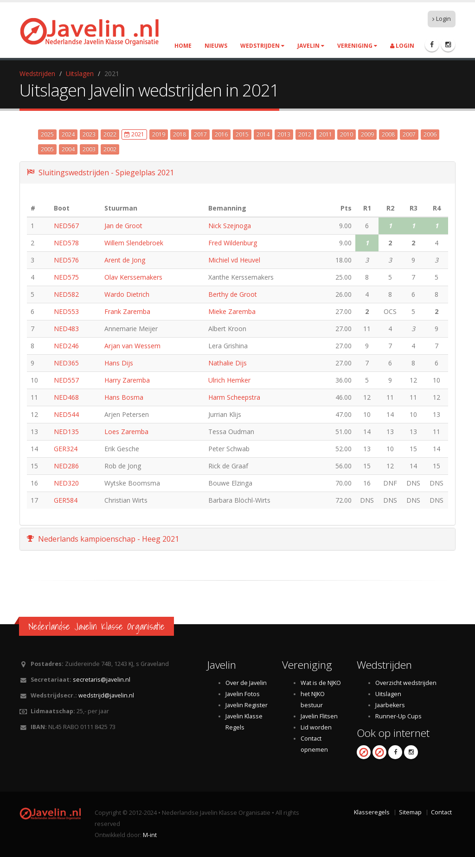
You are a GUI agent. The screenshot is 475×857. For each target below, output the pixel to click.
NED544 (66, 414)
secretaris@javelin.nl (101, 680)
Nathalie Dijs (227, 362)
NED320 (66, 483)
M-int (150, 835)
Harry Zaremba (127, 380)
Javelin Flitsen (319, 716)
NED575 (66, 277)
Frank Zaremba (127, 311)
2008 (388, 134)
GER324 (65, 448)
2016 (221, 134)
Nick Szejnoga (229, 225)
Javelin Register (246, 705)
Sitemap (410, 812)
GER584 (65, 500)
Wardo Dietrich (126, 294)
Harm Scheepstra (234, 397)
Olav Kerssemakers (133, 277)
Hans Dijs (118, 362)
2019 (158, 134)
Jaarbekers (390, 705)
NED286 (66, 465)
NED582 (66, 294)
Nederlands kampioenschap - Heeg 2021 (103, 539)
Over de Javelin (246, 683)
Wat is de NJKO (321, 683)
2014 (263, 134)
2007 (409, 134)
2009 (367, 134)
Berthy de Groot (232, 294)
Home (183, 46)
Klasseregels (372, 812)
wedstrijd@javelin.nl (106, 695)
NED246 (66, 345)
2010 (346, 134)
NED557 (66, 380)
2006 (430, 134)
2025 (47, 134)
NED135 (66, 431)
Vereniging (357, 46)
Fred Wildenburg (232, 242)
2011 (325, 134)
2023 (89, 134)
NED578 (66, 242)
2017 (200, 134)
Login (441, 19)
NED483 (66, 328)
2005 (47, 149)
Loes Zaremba (126, 431)
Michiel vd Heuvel (234, 260)
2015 (242, 134)
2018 (179, 134)
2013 (283, 134)
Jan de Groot (123, 225)
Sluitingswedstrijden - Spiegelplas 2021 (100, 172)
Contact (441, 812)
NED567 (66, 225)
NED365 (66, 362)
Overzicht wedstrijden (405, 683)
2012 (304, 134)
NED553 (66, 311)
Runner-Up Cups (398, 716)
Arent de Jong (124, 260)
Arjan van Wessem (132, 345)
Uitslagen (80, 73)
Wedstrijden (262, 46)
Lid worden (316, 727)
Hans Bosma (123, 397)
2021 (134, 134)
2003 (89, 149)
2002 (109, 149)
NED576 (66, 260)
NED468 (66, 397)
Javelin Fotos (242, 694)
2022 (109, 134)
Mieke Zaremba (232, 311)
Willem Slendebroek (133, 242)
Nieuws (216, 46)
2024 (68, 134)
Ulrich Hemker (229, 380)
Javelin (310, 46)
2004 (68, 149)
